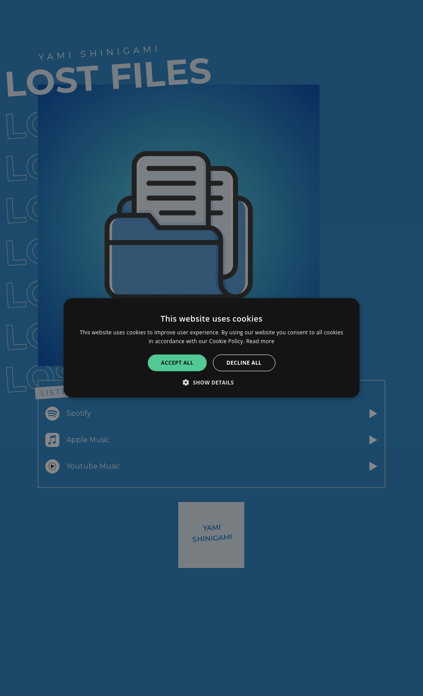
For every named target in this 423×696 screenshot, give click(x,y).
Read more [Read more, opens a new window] (260, 341)
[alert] (211, 348)
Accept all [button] (177, 362)
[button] (211, 382)
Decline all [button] (243, 362)
